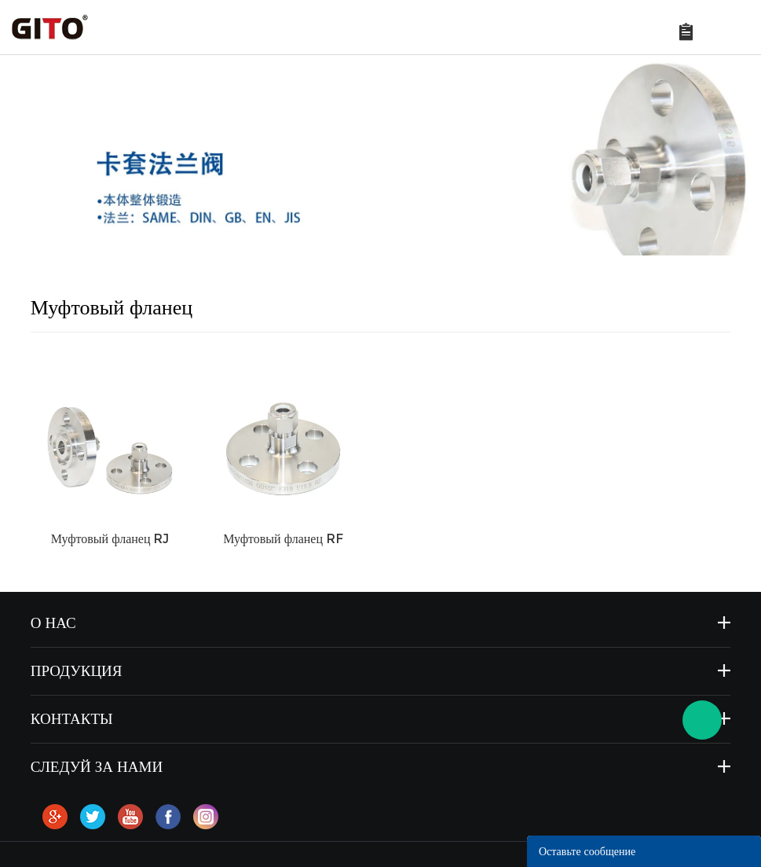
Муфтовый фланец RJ (110, 538)
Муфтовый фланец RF (283, 538)
